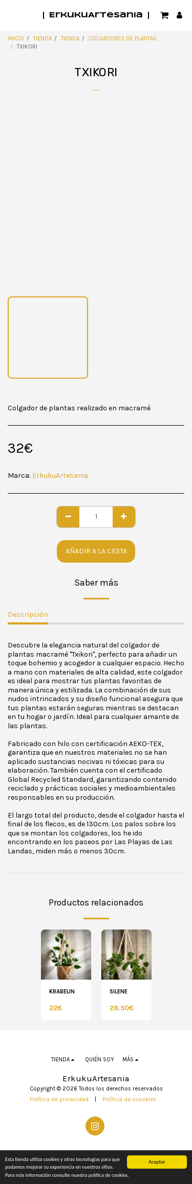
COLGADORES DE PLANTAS (123, 38)
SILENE (118, 991)
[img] (66, 955)
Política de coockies (129, 1099)
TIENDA (42, 38)
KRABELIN (62, 991)
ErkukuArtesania (60, 475)
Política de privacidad (59, 1099)
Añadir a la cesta (96, 551)
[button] (11, 14)
